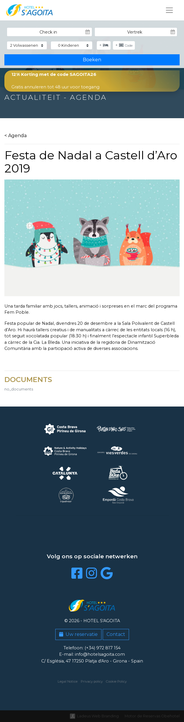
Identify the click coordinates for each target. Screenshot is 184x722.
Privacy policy (92, 681)
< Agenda (15, 135)
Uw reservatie (78, 634)
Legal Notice (68, 681)
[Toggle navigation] (169, 10)
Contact (115, 634)
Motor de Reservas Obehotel (152, 716)
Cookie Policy (116, 681)
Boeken (92, 59)
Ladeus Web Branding (98, 716)
